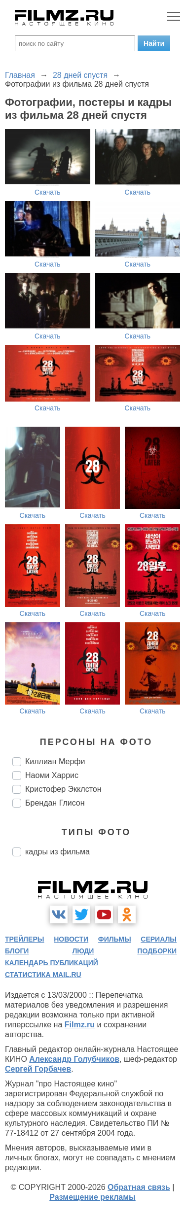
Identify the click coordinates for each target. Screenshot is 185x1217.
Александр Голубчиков (74, 1059)
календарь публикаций (51, 963)
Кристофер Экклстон (63, 789)
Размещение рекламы (92, 1197)
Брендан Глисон (55, 803)
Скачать (48, 192)
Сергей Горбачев (38, 1069)
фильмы (114, 939)
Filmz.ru (80, 1024)
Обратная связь (139, 1187)
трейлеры (24, 939)
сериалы (159, 939)
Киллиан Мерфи (55, 761)
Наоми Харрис (51, 775)
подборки (157, 951)
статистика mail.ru (43, 975)
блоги (17, 951)
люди (83, 951)
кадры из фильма (57, 851)
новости (71, 939)
